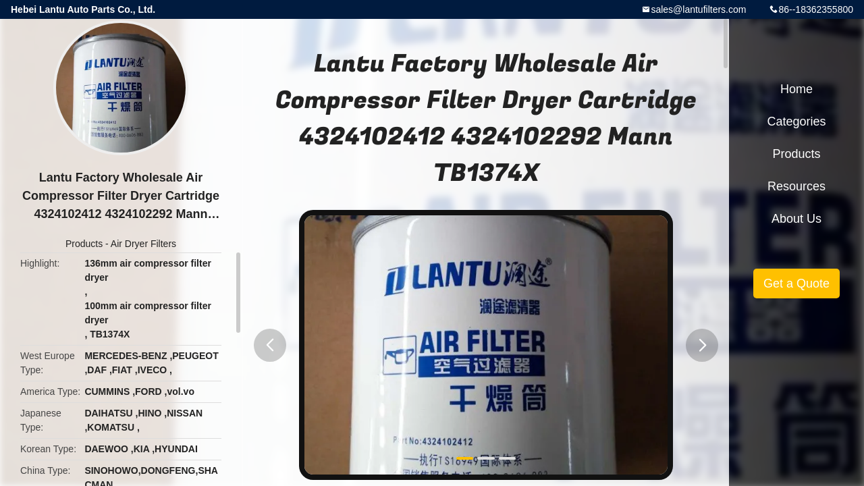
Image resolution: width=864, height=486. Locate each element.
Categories (796, 121)
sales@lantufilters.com (698, 9)
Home (796, 89)
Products (84, 243)
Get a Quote (796, 283)
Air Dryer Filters (143, 243)
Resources (796, 186)
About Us (796, 218)
